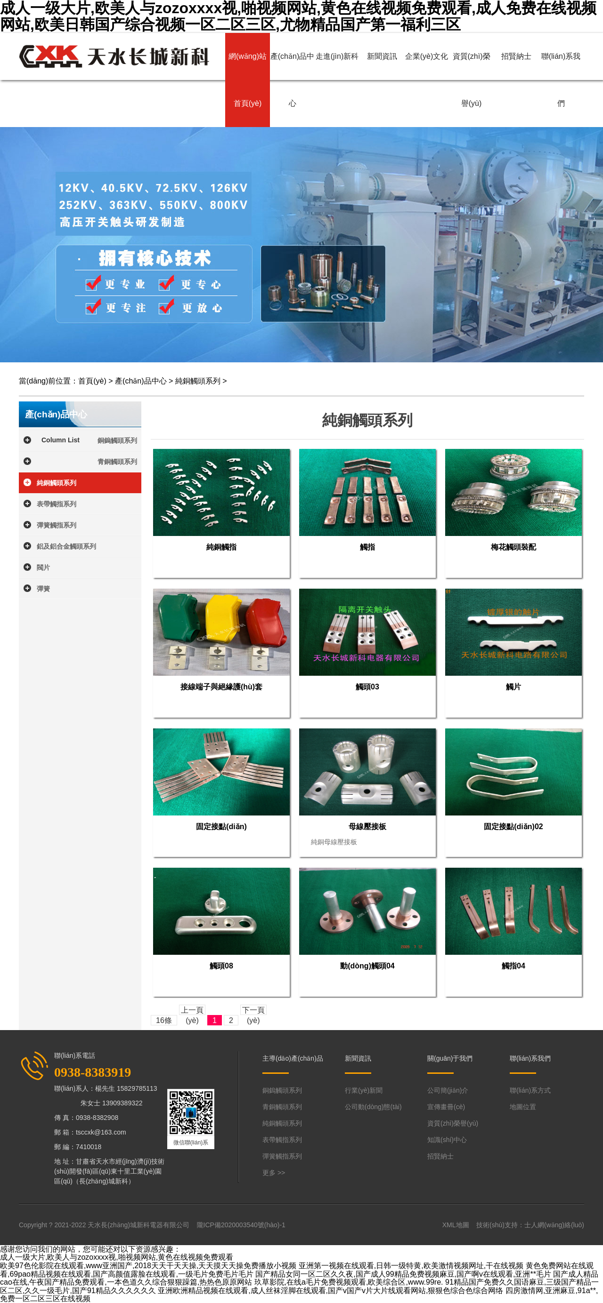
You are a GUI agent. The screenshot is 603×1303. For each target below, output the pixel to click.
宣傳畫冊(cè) (446, 1107)
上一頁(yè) (192, 1010)
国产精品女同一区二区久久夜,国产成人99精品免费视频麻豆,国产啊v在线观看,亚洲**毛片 (403, 1274)
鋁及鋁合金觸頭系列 (66, 546)
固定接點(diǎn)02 (513, 827)
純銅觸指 (221, 547)
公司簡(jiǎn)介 (447, 1090)
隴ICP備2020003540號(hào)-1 (241, 1225)
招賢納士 (516, 56)
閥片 (43, 567)
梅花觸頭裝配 (513, 547)
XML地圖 (455, 1225)
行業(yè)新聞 (364, 1090)
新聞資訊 (382, 56)
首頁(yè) (92, 381)
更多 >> (273, 1172)
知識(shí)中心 (447, 1139)
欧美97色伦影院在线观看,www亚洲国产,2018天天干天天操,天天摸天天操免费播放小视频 (148, 1266)
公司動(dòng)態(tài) (373, 1107)
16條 (164, 1020)
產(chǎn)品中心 (292, 79)
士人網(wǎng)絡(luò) (554, 1225)
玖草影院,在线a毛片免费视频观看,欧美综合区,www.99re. (348, 1282)
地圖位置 (523, 1107)
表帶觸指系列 (56, 504)
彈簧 (43, 588)
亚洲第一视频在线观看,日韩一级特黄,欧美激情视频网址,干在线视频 (411, 1266)
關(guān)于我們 (450, 1058)
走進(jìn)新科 (337, 56)
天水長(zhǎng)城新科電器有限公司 (138, 1225)
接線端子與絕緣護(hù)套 (221, 687)
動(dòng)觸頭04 (367, 966)
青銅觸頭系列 (117, 461)
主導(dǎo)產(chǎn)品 (292, 1058)
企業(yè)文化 (426, 56)
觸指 (367, 547)
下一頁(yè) (253, 1010)
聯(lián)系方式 (530, 1090)
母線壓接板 (367, 827)
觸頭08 (221, 966)
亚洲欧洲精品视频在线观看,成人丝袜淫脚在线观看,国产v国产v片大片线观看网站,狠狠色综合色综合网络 (330, 1291)
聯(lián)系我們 (561, 79)
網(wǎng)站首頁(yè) (247, 79)
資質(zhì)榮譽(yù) (471, 79)
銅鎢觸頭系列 (117, 440)
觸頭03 (367, 687)
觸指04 (513, 966)
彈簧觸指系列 (56, 525)
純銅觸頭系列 (197, 381)
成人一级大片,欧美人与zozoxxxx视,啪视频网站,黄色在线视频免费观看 (116, 1257)
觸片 (513, 687)
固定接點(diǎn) (221, 827)
